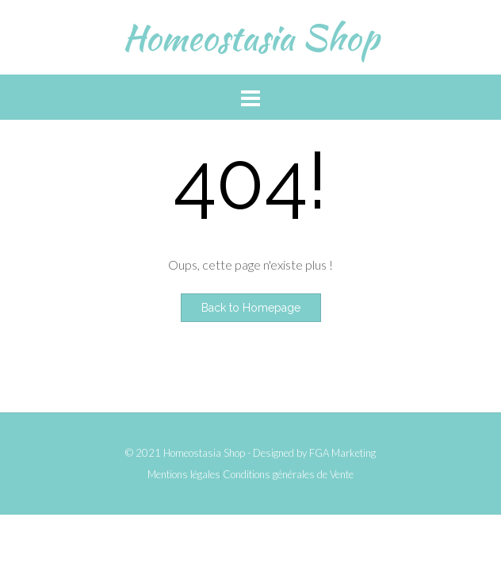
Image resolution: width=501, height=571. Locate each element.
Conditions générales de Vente (288, 474)
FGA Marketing (342, 452)
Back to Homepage (250, 307)
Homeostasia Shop (250, 37)
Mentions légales (183, 474)
